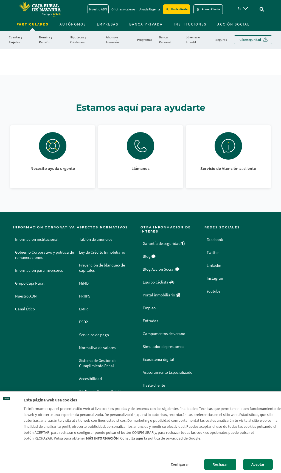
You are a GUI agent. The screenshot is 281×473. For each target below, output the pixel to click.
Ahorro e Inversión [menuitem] (112, 39)
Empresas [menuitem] (107, 24)
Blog (149, 256)
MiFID (84, 283)
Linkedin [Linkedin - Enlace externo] (215, 265)
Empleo (149, 307)
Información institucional (36, 239)
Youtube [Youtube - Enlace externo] (214, 291)
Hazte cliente (154, 385)
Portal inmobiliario (161, 295)
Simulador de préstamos (163, 346)
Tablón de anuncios (95, 239)
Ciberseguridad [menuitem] (250, 40)
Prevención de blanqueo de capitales (102, 268)
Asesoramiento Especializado (167, 372)
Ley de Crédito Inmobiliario (102, 252)
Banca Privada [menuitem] (146, 24)
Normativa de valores (97, 347)
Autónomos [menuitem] (73, 24)
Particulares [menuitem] (32, 24)
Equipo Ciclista (158, 282)
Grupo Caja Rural (29, 283)
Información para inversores (39, 270)
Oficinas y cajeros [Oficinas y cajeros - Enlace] (123, 9)
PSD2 (83, 321)
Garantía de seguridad (164, 243)
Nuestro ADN (26, 296)
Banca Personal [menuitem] (165, 39)
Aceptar (258, 464)
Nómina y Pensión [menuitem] (45, 39)
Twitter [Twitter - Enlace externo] (213, 252)
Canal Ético (25, 309)
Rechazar (220, 464)
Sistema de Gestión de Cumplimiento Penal (97, 363)
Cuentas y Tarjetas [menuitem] (16, 39)
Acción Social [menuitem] (233, 24)
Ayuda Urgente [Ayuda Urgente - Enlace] (149, 9)
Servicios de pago (94, 334)
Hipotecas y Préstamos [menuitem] (78, 39)
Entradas (150, 320)
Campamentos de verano (164, 333)
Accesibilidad (90, 378)
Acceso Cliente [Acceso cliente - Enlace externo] (211, 9)
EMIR (83, 309)
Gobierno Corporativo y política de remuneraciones (44, 255)
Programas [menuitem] (144, 40)
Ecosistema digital (158, 359)
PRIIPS (84, 296)
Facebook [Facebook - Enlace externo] (215, 239)
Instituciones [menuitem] (190, 24)
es (239, 8)
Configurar (180, 464)
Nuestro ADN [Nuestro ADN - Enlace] (98, 9)
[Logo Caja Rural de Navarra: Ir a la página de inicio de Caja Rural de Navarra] (40, 9)
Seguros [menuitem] (221, 40)
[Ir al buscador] (262, 9)
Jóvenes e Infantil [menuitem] (193, 39)
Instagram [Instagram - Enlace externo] (216, 278)
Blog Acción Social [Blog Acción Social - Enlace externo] (161, 269)
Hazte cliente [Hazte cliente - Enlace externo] (179, 9)
